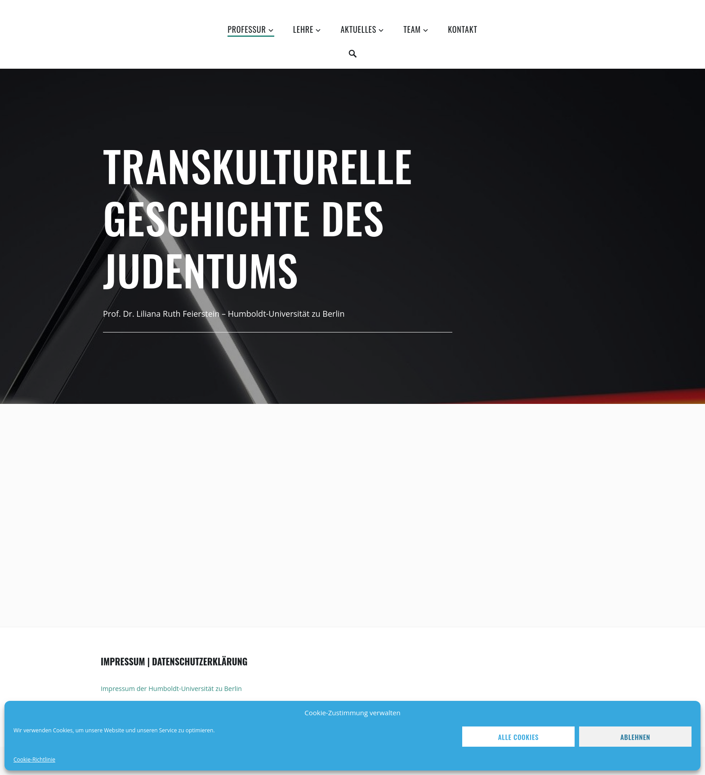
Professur (247, 29)
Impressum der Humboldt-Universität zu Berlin (171, 688)
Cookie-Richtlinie (34, 759)
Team (412, 29)
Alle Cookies (518, 737)
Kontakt (462, 29)
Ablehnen (635, 737)
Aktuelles (358, 29)
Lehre (303, 29)
